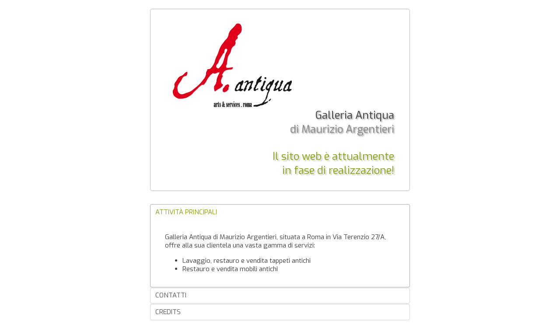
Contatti (170, 295)
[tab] (280, 212)
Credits (168, 312)
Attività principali (186, 212)
